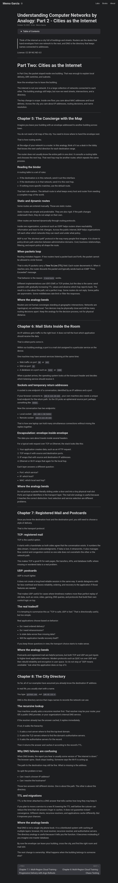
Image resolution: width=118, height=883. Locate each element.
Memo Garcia (11, 3)
